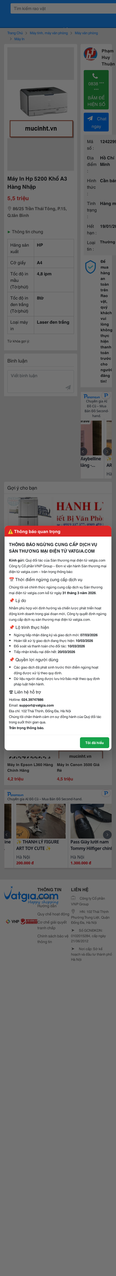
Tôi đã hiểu (94, 742)
